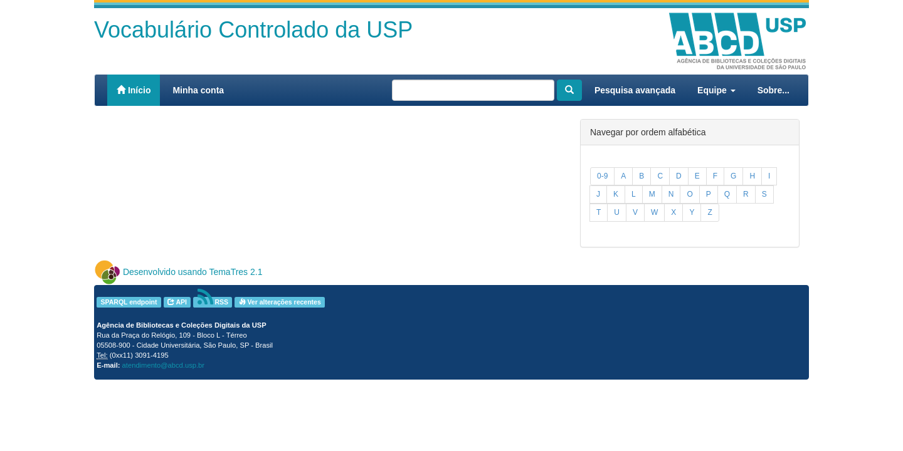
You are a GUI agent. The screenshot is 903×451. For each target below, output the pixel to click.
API (177, 302)
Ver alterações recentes (280, 302)
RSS (213, 302)
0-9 (602, 176)
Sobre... (773, 90)
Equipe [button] (716, 90)
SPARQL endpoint (128, 302)
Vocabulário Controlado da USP (253, 30)
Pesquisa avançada (634, 90)
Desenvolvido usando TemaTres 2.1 (193, 272)
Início (133, 90)
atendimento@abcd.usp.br (163, 365)
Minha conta (198, 90)
